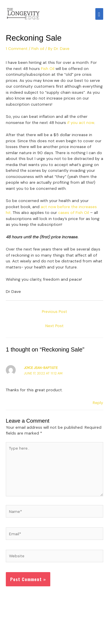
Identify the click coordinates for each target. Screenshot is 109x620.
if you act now (80, 122)
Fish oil (37, 48)
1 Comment (17, 48)
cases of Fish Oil (73, 212)
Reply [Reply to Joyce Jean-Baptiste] (98, 402)
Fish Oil (47, 68)
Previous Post (54, 311)
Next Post (54, 325)
